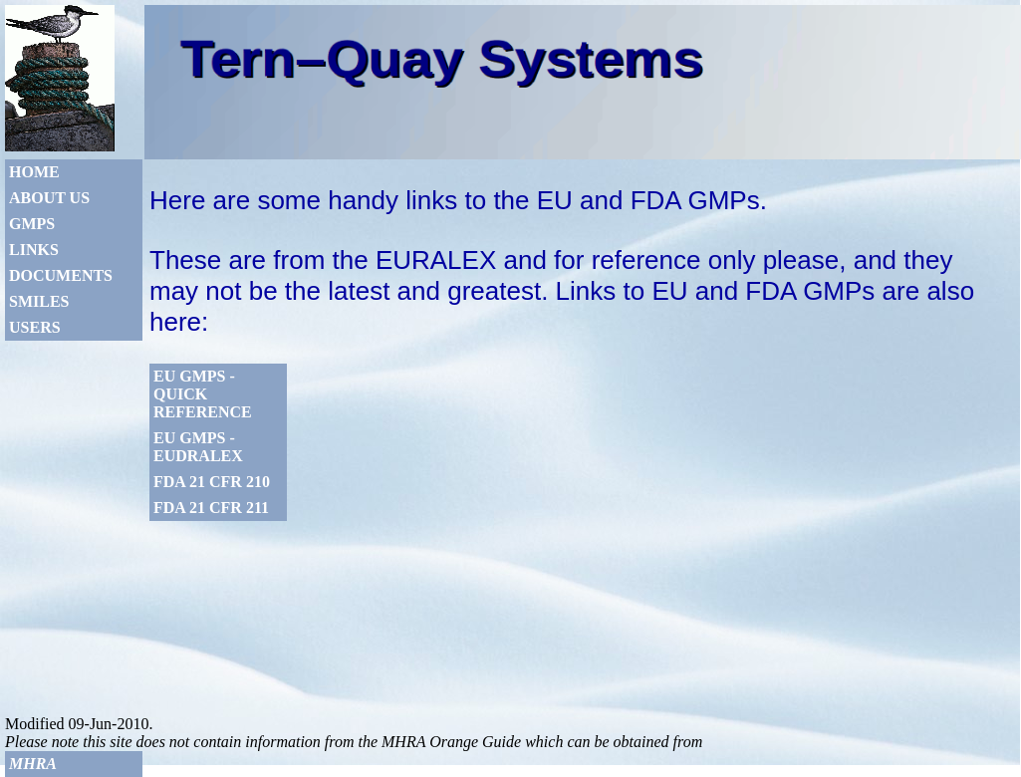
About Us (49, 197)
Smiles (39, 301)
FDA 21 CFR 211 (211, 507)
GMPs (32, 223)
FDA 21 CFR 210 (211, 481)
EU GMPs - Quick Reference (202, 394)
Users (35, 327)
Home (34, 171)
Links (34, 249)
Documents (61, 275)
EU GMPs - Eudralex (198, 446)
